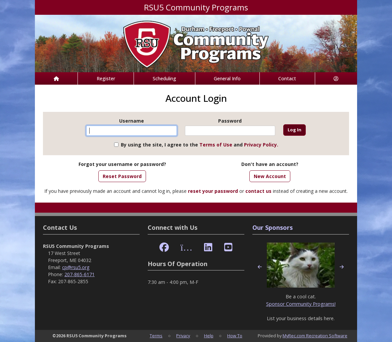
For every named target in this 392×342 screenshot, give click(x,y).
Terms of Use (215, 144)
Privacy (183, 336)
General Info (227, 78)
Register (106, 78)
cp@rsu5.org (75, 267)
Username (131, 121)
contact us (258, 191)
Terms (156, 336)
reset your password (213, 191)
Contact (287, 78)
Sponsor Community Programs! (301, 304)
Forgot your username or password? (122, 164)
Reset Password (122, 176)
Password (230, 121)
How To (234, 336)
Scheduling (164, 78)
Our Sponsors (272, 227)
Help (208, 336)
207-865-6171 (79, 274)
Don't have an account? (269, 164)
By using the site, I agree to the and (199, 144)
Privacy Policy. (261, 144)
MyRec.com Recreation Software (315, 336)
